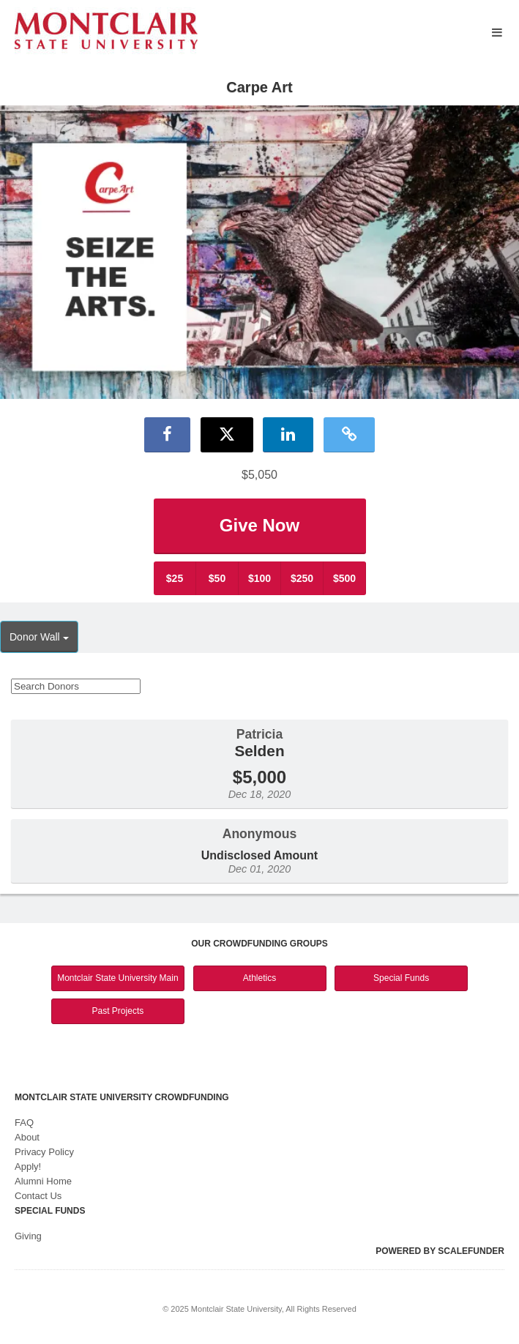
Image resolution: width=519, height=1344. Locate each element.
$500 (344, 578)
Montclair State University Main (117, 978)
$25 (174, 578)
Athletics (259, 978)
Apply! (28, 1166)
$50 (217, 578)
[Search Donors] (76, 686)
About (27, 1137)
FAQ (24, 1122)
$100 (259, 578)
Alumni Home (43, 1181)
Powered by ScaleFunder (440, 1251)
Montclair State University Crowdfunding (122, 1097)
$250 (302, 578)
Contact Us (38, 1195)
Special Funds (401, 978)
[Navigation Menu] (496, 32)
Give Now (259, 525)
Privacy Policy (44, 1151)
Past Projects (118, 1011)
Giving (28, 1236)
